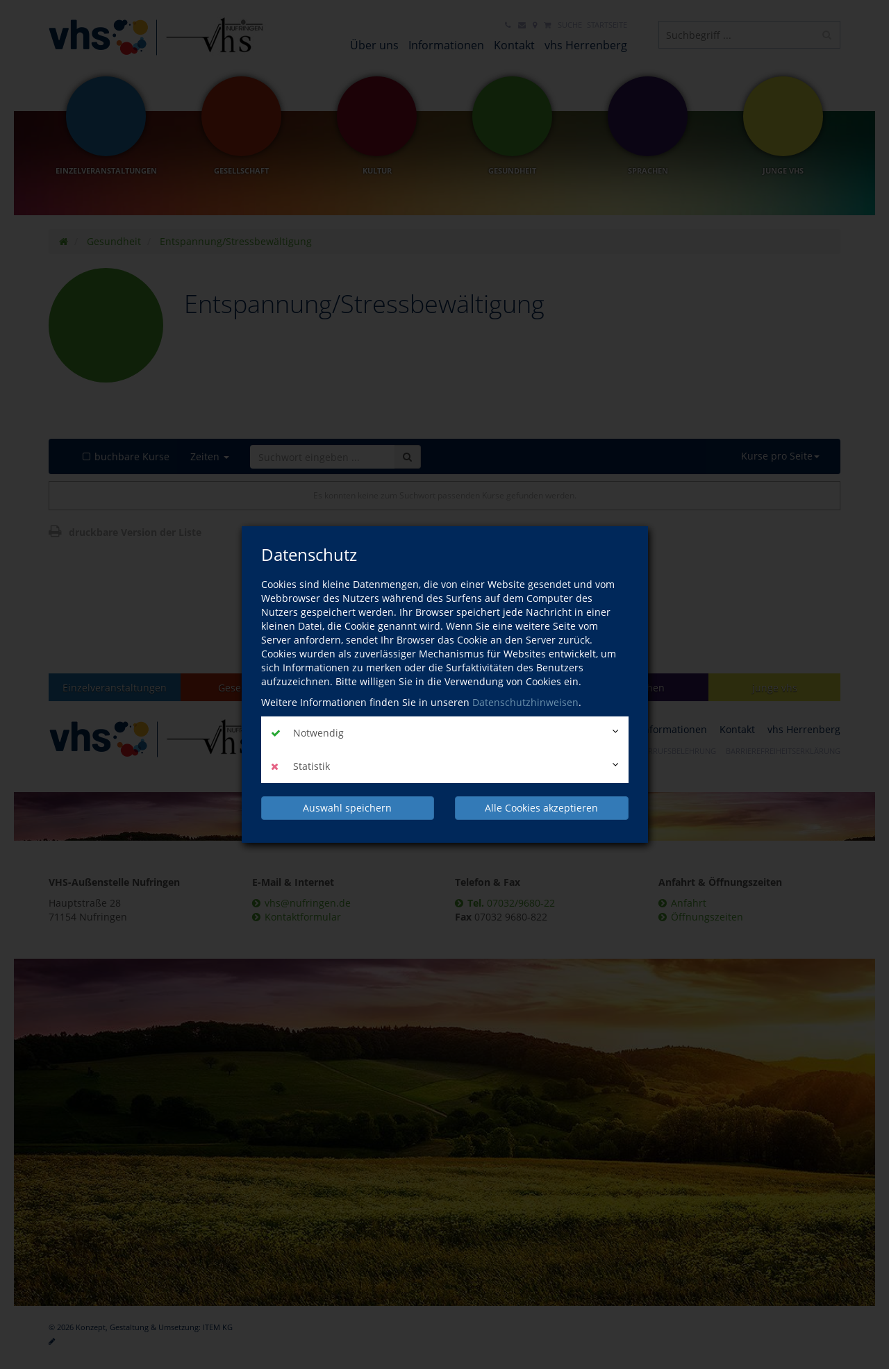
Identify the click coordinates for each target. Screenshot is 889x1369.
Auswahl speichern (347, 807)
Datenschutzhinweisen (525, 702)
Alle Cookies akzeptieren (541, 807)
